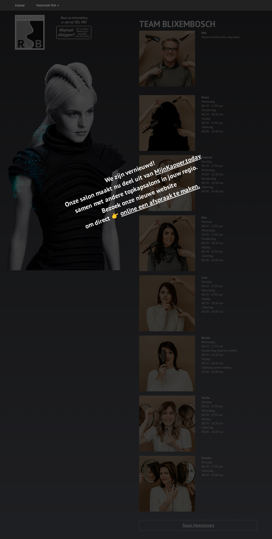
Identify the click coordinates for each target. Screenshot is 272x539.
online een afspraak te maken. (160, 199)
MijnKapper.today (177, 164)
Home (20, 5)
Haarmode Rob (47, 5)
